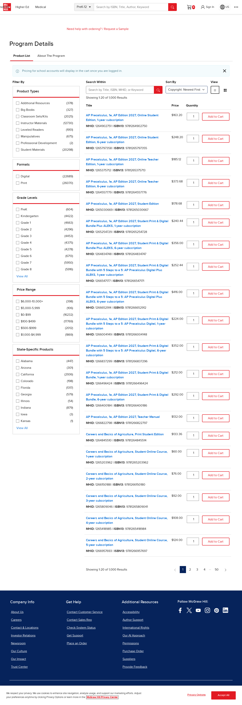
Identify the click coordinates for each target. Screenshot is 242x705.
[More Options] (236, 7)
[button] (207, 7)
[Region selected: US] (224, 7)
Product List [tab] (21, 55)
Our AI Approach (134, 635)
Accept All (223, 696)
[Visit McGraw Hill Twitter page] (189, 610)
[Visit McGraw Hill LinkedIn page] (225, 610)
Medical (57, 7)
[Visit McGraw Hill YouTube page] (198, 610)
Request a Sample (116, 29)
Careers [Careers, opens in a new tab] (16, 619)
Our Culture (19, 651)
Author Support (133, 619)
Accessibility (131, 612)
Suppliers (129, 659)
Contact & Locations (24, 627)
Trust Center (19, 666)
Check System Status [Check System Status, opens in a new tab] (81, 627)
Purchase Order (133, 651)
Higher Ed (39, 7)
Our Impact (18, 659)
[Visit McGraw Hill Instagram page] (207, 610)
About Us (17, 612)
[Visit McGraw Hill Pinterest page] (216, 610)
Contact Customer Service (85, 612)
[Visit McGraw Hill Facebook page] (180, 610)
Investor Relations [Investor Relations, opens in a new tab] (23, 635)
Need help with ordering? (84, 29)
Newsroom (18, 643)
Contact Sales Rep (79, 619)
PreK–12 (21, 7)
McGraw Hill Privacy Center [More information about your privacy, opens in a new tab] (102, 698)
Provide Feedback (135, 666)
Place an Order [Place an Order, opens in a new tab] (77, 643)
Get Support (75, 635)
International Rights (136, 627)
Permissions (131, 643)
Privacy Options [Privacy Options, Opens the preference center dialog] (196, 696)
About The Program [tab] (51, 55)
